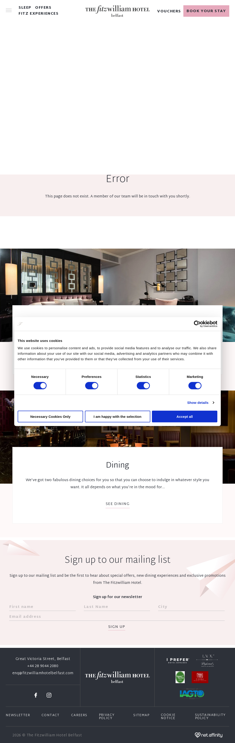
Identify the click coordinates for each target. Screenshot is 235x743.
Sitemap (141, 715)
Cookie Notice (168, 717)
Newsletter (18, 715)
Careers (79, 715)
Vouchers (169, 12)
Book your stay (206, 11)
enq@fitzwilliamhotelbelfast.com (42, 673)
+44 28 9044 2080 (42, 666)
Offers (43, 8)
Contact (51, 715)
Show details (198, 403)
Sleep (25, 8)
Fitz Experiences (39, 14)
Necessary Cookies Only (50, 416)
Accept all (184, 416)
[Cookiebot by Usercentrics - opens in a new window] (197, 324)
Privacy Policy (107, 717)
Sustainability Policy (210, 717)
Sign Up (116, 627)
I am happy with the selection (117, 416)
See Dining (118, 504)
